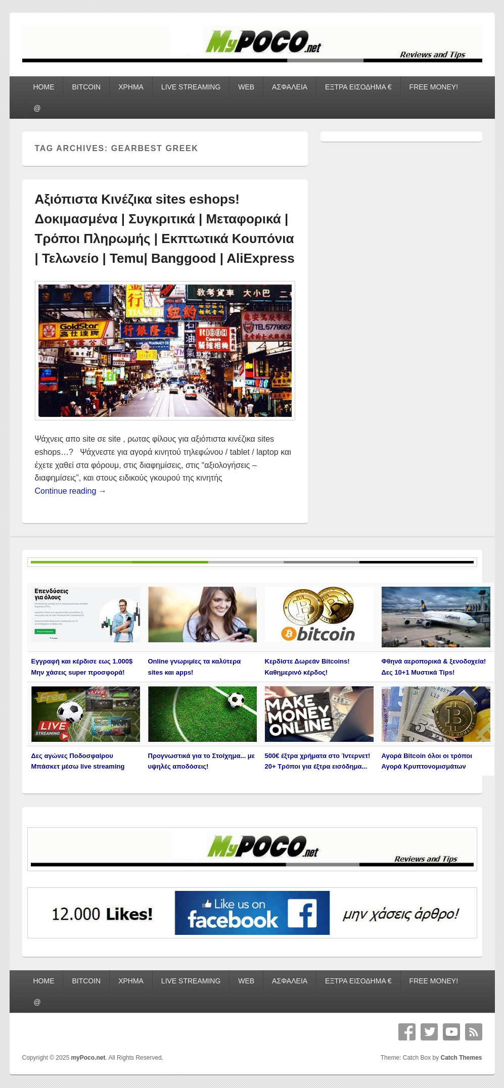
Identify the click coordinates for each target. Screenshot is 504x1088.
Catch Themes (461, 1057)
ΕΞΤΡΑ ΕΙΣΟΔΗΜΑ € (358, 87)
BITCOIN (86, 87)
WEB (246, 87)
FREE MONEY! (433, 87)
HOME (43, 87)
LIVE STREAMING (190, 87)
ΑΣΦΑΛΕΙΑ (289, 87)
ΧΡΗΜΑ (131, 87)
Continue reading (71, 491)
